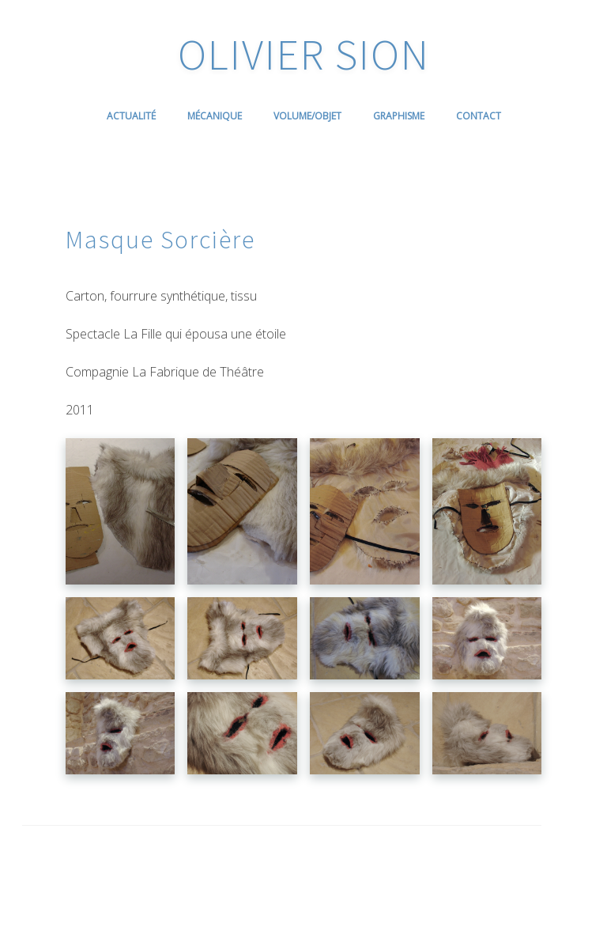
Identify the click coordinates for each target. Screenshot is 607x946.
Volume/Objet (307, 116)
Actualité (131, 116)
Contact (478, 116)
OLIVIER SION (304, 54)
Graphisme (398, 116)
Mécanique (214, 116)
